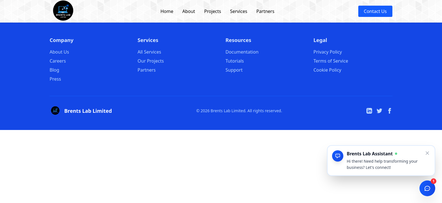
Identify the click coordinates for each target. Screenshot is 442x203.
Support (234, 70)
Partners (265, 11)
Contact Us (375, 11)
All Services (149, 52)
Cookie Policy (327, 70)
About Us (59, 52)
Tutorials (235, 61)
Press (55, 79)
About (188, 11)
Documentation (242, 52)
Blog (54, 70)
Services (238, 11)
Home (166, 11)
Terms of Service (330, 61)
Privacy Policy (327, 52)
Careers (58, 61)
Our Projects (151, 61)
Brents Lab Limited (88, 110)
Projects (212, 11)
